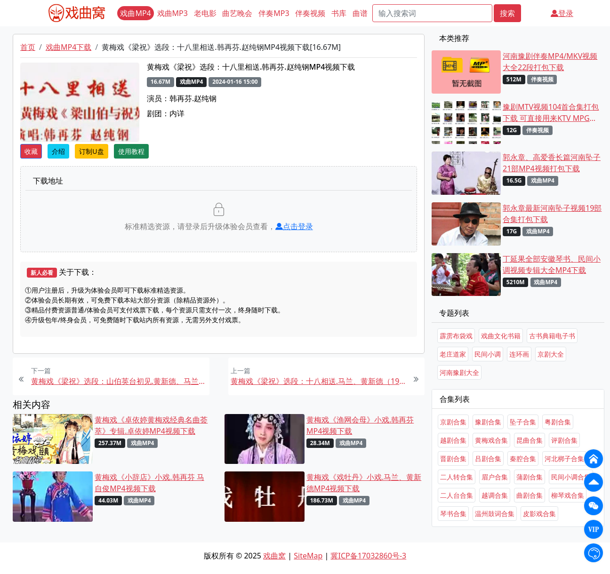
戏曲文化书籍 (501, 335)
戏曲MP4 (135, 13)
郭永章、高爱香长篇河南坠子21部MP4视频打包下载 (552, 163)
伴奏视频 (310, 13)
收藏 (31, 151)
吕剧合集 (488, 458)
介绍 (58, 151)
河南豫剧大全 (459, 372)
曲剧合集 (529, 495)
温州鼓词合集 (494, 513)
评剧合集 (564, 440)
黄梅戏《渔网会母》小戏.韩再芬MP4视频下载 (360, 425)
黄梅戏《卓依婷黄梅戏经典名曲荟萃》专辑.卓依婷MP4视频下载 (151, 425)
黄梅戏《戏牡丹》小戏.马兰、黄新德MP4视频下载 (363, 483)
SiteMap (308, 555)
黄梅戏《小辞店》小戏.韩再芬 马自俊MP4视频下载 (149, 483)
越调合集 (495, 495)
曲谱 (360, 13)
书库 (338, 13)
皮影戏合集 (539, 513)
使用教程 (131, 151)
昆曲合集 (529, 440)
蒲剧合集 (529, 476)
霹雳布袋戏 (456, 335)
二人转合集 (456, 476)
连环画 (519, 354)
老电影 (205, 13)
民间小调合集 (571, 476)
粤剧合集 (558, 421)
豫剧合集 (488, 421)
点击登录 (294, 226)
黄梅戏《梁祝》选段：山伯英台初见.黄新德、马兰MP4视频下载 (119, 381)
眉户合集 (495, 476)
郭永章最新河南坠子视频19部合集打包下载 (552, 213)
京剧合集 (453, 421)
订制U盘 (91, 151)
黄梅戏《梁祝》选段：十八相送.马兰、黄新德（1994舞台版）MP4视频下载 (319, 381)
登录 (562, 13)
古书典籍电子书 (552, 335)
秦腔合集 (523, 458)
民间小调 (487, 354)
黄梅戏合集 (491, 440)
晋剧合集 (453, 458)
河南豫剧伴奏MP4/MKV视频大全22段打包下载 (550, 61)
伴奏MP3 (273, 13)
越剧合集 (453, 440)
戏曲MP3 (172, 13)
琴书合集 (453, 513)
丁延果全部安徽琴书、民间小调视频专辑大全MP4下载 (552, 264)
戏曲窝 (274, 555)
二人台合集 (456, 495)
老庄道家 (453, 354)
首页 (27, 47)
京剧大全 (551, 354)
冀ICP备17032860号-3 (368, 555)
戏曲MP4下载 (68, 47)
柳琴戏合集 (567, 495)
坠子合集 (523, 421)
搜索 (507, 13)
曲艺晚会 (237, 13)
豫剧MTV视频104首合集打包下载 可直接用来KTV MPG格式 (551, 113)
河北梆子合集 (564, 458)
